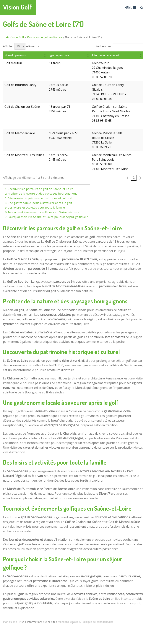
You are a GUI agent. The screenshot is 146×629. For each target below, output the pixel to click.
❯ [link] (140, 177)
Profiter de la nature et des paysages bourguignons (41, 193)
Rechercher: (103, 46)
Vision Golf (17, 7)
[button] (51, 55)
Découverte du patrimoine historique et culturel (38, 198)
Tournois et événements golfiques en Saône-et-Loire (42, 212)
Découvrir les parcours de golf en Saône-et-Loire (39, 189)
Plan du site (10, 622)
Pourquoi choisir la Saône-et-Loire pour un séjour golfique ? (46, 217)
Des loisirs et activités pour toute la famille (35, 207)
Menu (128, 8)
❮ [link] (127, 177)
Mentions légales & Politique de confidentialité (85, 622)
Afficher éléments (21, 46)
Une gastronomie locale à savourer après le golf (38, 203)
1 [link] (134, 177)
